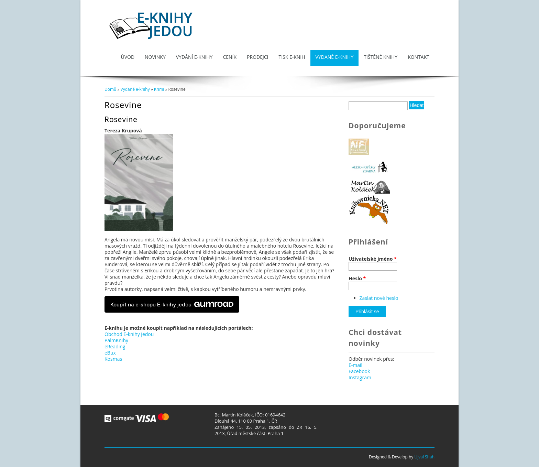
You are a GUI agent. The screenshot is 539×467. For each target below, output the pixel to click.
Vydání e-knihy (194, 57)
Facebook (359, 371)
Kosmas (113, 359)
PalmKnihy (116, 340)
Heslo (357, 278)
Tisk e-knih (291, 57)
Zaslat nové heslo (379, 298)
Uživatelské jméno (373, 259)
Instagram (360, 377)
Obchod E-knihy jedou (129, 334)
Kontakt (418, 57)
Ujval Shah (424, 457)
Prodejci (257, 57)
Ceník (229, 57)
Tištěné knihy (380, 57)
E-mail (355, 365)
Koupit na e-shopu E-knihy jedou (171, 304)
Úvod (127, 57)
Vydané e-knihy (335, 57)
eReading (114, 346)
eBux (110, 352)
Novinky (155, 57)
